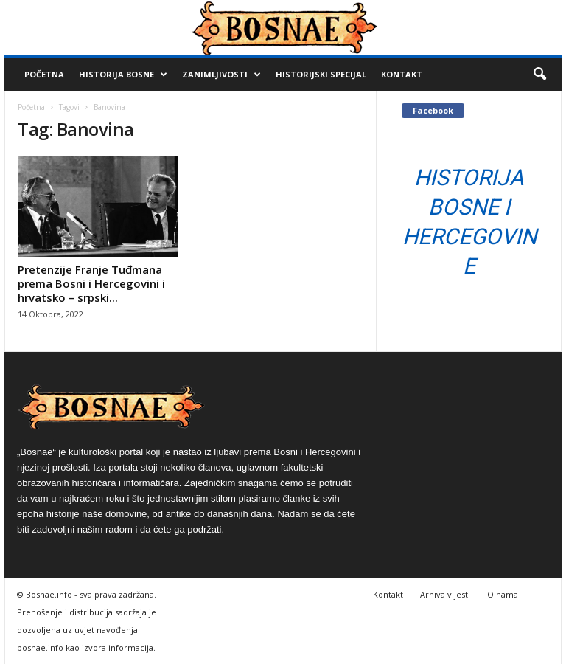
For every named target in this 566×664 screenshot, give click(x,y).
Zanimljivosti (221, 74)
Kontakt (401, 74)
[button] (539, 74)
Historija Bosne (123, 74)
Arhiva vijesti (445, 594)
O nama (502, 594)
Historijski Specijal (321, 74)
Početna (44, 74)
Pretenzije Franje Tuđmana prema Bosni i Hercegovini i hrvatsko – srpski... (91, 283)
